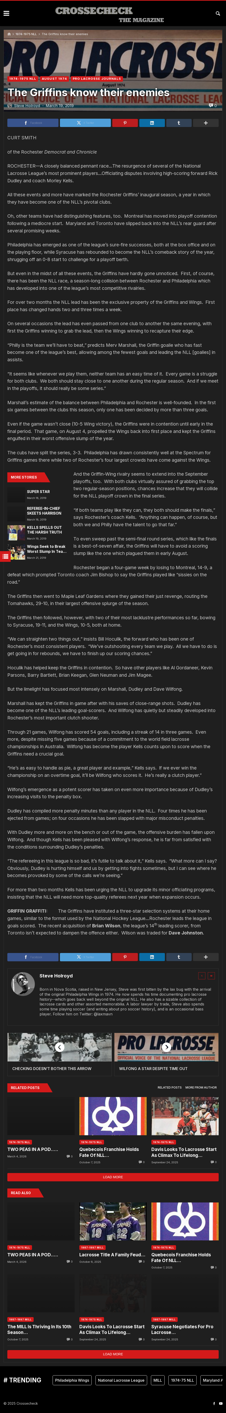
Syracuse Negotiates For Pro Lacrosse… (182, 1329)
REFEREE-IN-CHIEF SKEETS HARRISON (44, 511)
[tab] (170, 1088)
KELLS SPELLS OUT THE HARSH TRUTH (44, 530)
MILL (158, 1380)
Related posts (170, 1087)
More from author (201, 1087)
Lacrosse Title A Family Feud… (112, 1255)
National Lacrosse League (121, 1380)
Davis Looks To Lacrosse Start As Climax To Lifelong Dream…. (184, 1152)
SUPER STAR (38, 491)
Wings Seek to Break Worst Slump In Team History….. (46, 549)
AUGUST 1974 (54, 78)
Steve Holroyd (56, 976)
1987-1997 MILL (92, 1247)
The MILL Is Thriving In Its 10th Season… (39, 1329)
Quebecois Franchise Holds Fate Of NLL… (109, 1152)
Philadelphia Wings (72, 1380)
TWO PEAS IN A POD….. (32, 1149)
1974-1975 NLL (26, 34)
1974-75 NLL (182, 1380)
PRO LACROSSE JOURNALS (97, 78)
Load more (113, 1177)
